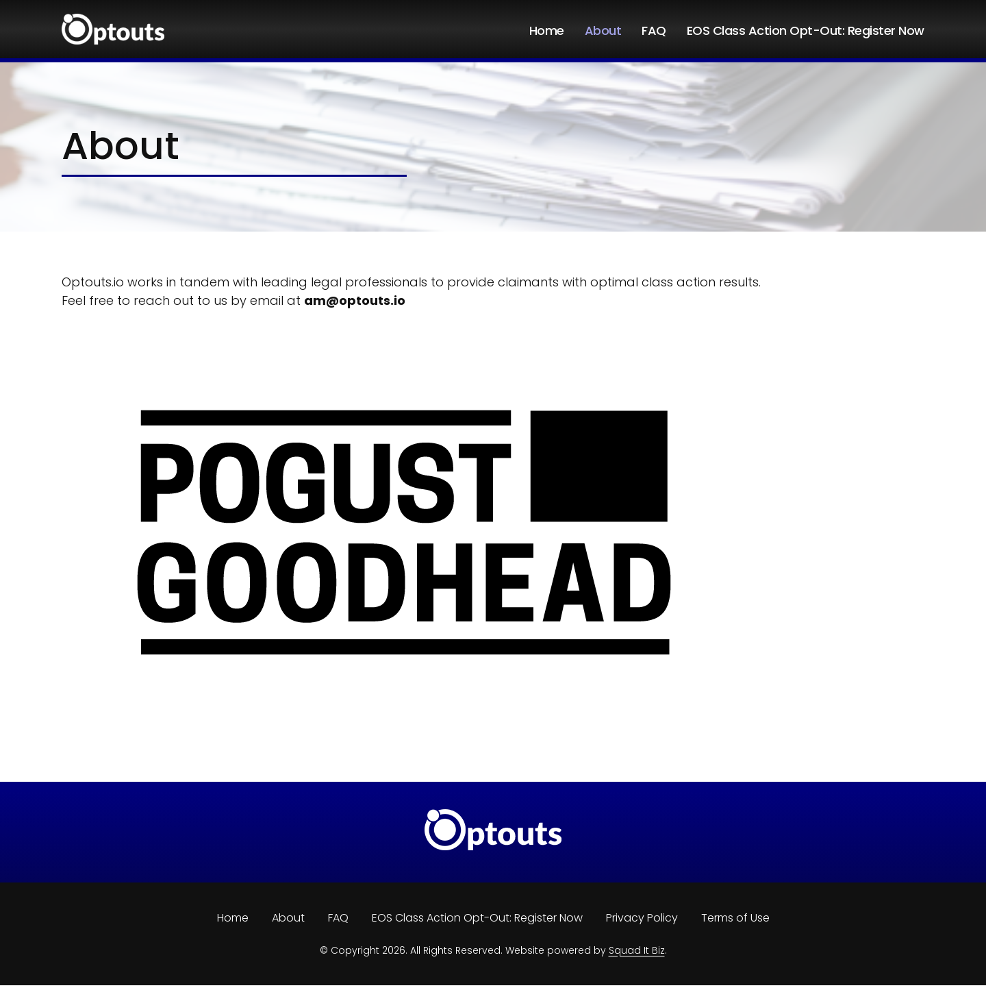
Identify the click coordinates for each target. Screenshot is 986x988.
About (603, 30)
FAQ (654, 30)
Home (546, 30)
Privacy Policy (642, 920)
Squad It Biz (637, 953)
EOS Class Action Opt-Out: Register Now (805, 30)
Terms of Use (735, 920)
